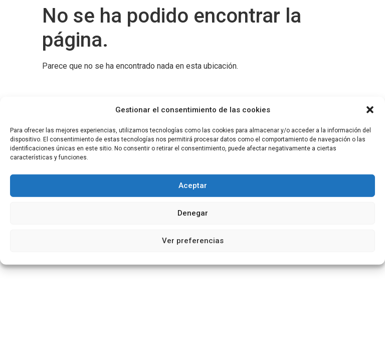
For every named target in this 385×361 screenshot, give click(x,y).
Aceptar (192, 185)
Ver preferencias (193, 240)
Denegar (192, 213)
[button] (370, 110)
